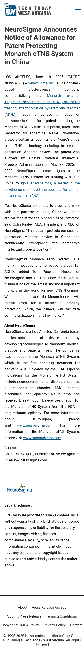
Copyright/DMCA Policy (20, 625)
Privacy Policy (54, 625)
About (22, 607)
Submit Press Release (24, 616)
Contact (76, 625)
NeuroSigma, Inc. (41, 83)
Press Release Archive (49, 607)
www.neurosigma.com (35, 425)
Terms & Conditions (61, 616)
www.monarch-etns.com (42, 438)
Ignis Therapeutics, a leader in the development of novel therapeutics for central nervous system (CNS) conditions (42, 189)
